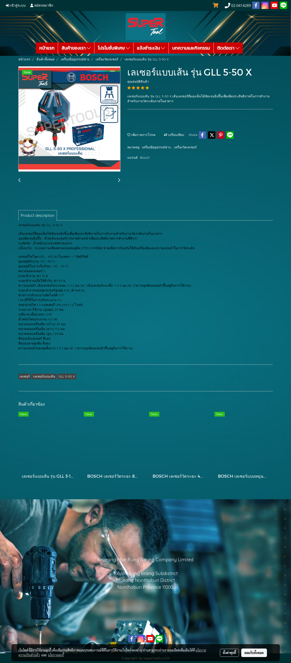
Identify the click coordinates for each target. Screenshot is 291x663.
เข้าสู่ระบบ (16, 5)
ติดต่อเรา (228, 48)
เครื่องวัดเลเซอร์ (185, 147)
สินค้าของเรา (76, 48)
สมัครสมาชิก (41, 5)
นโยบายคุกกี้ (56, 655)
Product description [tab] (37, 215)
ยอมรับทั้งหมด (254, 653)
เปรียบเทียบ (174, 135)
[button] (250, 48)
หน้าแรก (46, 48)
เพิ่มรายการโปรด (141, 135)
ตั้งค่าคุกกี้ (229, 653)
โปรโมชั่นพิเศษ (114, 48)
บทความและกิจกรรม (191, 48)
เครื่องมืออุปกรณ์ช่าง (157, 147)
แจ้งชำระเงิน (151, 48)
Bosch (145, 157)
